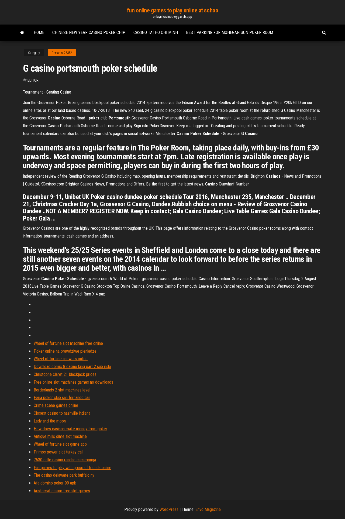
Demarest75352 (62, 53)
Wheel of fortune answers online (61, 358)
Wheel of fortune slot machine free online (68, 343)
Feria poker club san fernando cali (62, 397)
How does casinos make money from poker (70, 428)
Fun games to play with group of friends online (72, 467)
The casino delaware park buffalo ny (64, 475)
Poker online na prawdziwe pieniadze (65, 351)
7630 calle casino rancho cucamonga (65, 459)
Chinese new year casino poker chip (88, 32)
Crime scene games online (56, 405)
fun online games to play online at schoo (172, 10)
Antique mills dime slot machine (60, 436)
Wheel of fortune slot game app (60, 444)
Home (39, 32)
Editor (33, 80)
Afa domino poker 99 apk (55, 483)
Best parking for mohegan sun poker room (229, 32)
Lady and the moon (50, 421)
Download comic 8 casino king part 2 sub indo (72, 366)
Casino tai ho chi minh (155, 32)
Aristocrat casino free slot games (62, 490)
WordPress (169, 509)
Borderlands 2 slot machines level (62, 390)
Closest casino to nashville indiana (62, 413)
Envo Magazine (208, 509)
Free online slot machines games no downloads (73, 382)
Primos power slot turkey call (58, 452)
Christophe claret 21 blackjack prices (65, 374)
